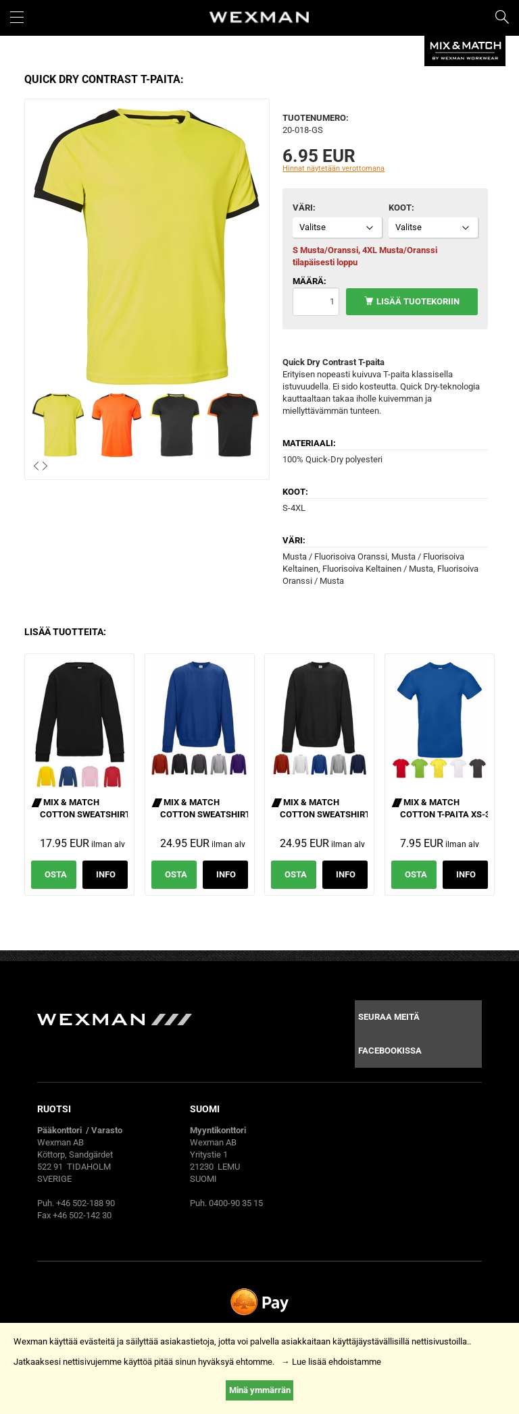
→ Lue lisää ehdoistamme (331, 1362)
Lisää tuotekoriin (418, 301)
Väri (303, 207)
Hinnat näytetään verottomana (333, 168)
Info (106, 874)
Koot (400, 207)
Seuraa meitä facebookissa (390, 1034)
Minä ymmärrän (260, 1390)
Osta (56, 874)
